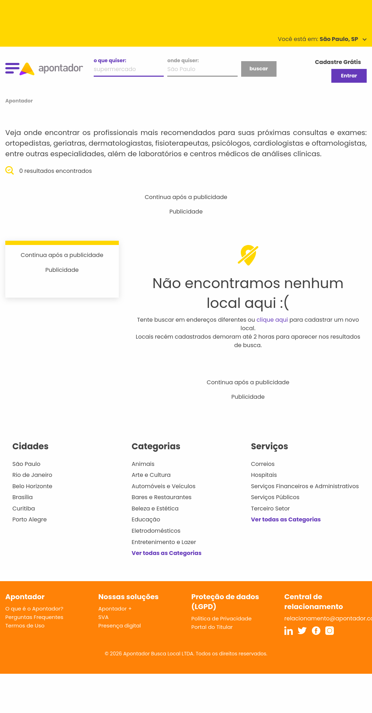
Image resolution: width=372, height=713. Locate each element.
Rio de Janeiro (32, 475)
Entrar (349, 75)
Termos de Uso (25, 625)
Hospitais (264, 475)
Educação (146, 519)
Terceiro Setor (270, 508)
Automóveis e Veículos (164, 486)
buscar (258, 68)
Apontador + (115, 608)
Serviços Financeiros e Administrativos (305, 486)
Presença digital (119, 625)
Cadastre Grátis (338, 62)
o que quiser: (110, 60)
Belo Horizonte (32, 486)
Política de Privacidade (221, 618)
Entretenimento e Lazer (164, 542)
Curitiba (23, 508)
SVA (103, 617)
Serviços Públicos (275, 497)
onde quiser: (183, 60)
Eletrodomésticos (156, 531)
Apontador (19, 100)
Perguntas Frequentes (34, 617)
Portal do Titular (212, 627)
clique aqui (272, 320)
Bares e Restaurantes (161, 497)
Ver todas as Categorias (167, 553)
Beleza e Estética (155, 508)
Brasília (22, 497)
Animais (143, 464)
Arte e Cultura (151, 475)
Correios (263, 464)
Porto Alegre (29, 519)
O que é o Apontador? (34, 608)
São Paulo (26, 464)
